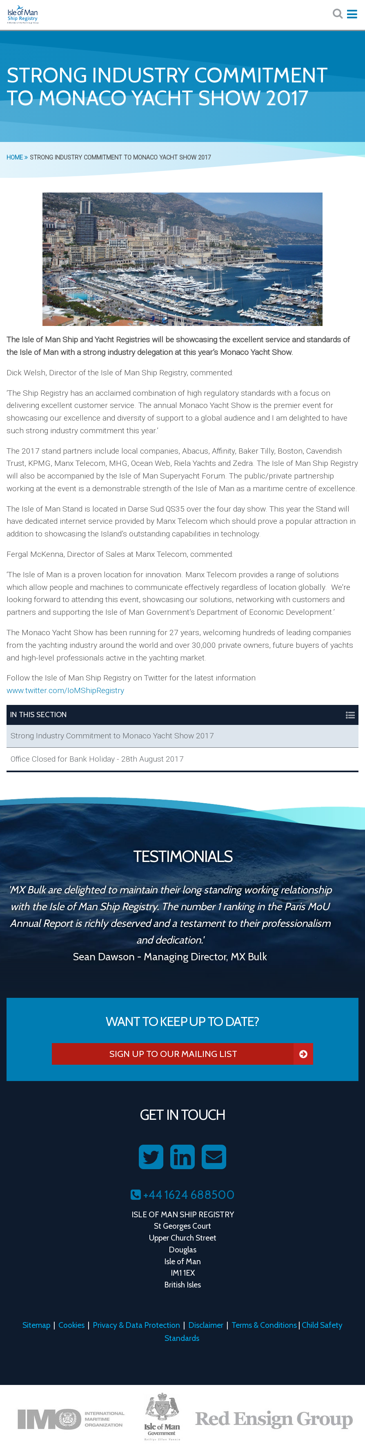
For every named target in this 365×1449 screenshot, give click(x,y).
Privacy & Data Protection (136, 1325)
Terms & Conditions (264, 1325)
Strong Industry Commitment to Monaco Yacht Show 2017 (112, 735)
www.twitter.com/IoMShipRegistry (65, 690)
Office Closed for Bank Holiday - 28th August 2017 (97, 759)
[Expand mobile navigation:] (351, 14)
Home (17, 157)
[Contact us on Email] (214, 1157)
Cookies (71, 1325)
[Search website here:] (337, 13)
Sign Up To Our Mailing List (211, 1054)
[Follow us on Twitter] (151, 1157)
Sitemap (36, 1325)
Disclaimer (205, 1325)
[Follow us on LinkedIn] (182, 1157)
